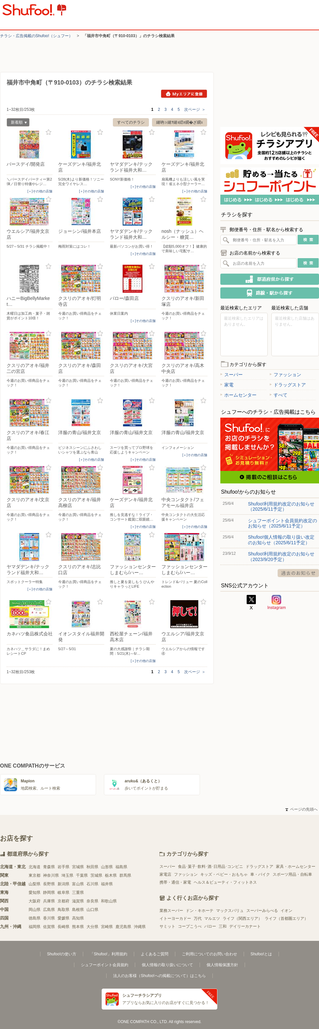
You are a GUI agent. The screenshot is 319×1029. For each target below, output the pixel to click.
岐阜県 (63, 892)
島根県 (78, 909)
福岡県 (34, 926)
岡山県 (34, 909)
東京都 (34, 875)
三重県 (78, 892)
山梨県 (34, 884)
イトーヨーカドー (175, 918)
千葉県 (82, 875)
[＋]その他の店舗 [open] (39, 191)
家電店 (165, 874)
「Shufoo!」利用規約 (108, 954)
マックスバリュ (230, 910)
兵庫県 (49, 901)
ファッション (285, 374)
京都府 (63, 901)
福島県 (121, 867)
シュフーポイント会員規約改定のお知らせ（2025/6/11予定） (282, 523)
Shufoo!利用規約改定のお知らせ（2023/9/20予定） (281, 556)
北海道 (34, 867)
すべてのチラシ (131, 122)
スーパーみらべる (262, 910)
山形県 (107, 867)
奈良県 (92, 901)
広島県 (49, 909)
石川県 (92, 884)
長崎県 (63, 926)
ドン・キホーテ (199, 910)
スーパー (231, 374)
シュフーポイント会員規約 (104, 965)
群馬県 (125, 875)
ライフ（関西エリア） (242, 918)
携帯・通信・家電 (175, 882)
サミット (167, 926)
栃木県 (111, 875)
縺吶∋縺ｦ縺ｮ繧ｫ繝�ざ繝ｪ (179, 122)
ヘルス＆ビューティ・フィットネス (225, 882)
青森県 (49, 867)
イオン (286, 910)
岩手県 (63, 867)
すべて (278, 395)
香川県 (49, 918)
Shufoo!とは (261, 954)
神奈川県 (51, 875)
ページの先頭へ (301, 809)
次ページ (195, 109)
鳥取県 (63, 909)
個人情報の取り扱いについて (167, 965)
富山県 (78, 884)
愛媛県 (63, 918)
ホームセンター (238, 395)
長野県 (49, 884)
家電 (226, 384)
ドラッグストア (288, 384)
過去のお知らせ (298, 573)
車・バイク (260, 874)
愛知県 (34, 892)
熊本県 (78, 926)
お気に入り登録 (48, 132)
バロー (210, 926)
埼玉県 (67, 875)
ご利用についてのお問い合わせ (209, 954)
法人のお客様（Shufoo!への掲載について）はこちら (159, 975)
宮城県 (78, 867)
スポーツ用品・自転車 (292, 874)
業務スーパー (171, 910)
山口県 (92, 909)
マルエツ (212, 918)
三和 (223, 926)
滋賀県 (78, 901)
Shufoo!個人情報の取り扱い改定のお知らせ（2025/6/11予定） (281, 539)
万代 (198, 918)
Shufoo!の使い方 (61, 954)
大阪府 (34, 901)
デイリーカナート (245, 926)
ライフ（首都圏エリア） (286, 918)
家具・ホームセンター (295, 866)
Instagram (276, 602)
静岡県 (49, 892)
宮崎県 (107, 926)
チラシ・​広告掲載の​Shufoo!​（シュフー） (36, 36)
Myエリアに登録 (184, 93)
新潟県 (63, 884)
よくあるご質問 (154, 954)
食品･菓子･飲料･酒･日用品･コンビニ (210, 866)
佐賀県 (49, 926)
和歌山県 (109, 901)
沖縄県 (140, 926)
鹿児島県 (123, 926)
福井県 (107, 884)
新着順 (17, 123)
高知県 (78, 918)
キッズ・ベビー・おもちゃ (224, 874)
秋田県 (92, 867)
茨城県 (96, 875)
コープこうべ (190, 926)
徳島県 (34, 918)
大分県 (92, 926)
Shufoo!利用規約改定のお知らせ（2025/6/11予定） (281, 506)
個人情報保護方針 (222, 965)
